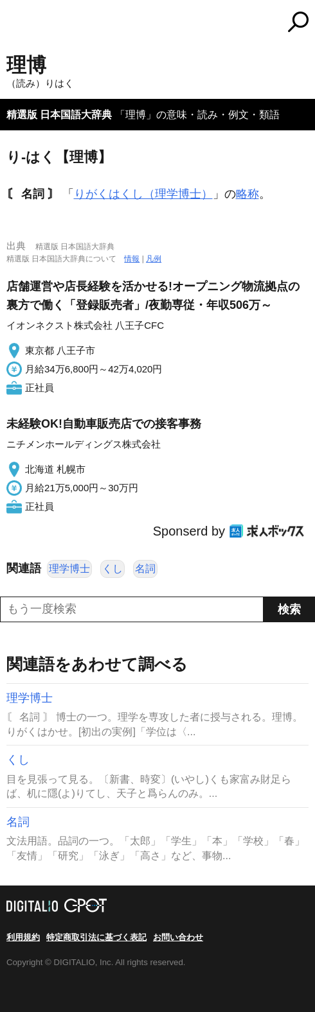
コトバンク (211, 22)
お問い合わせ (178, 937)
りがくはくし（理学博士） (143, 194)
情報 (132, 258)
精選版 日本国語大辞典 (59, 114)
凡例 (153, 258)
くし (112, 568)
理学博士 (69, 568)
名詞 (145, 568)
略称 (247, 194)
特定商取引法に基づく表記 (96, 937)
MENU (16, 23)
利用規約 (23, 937)
